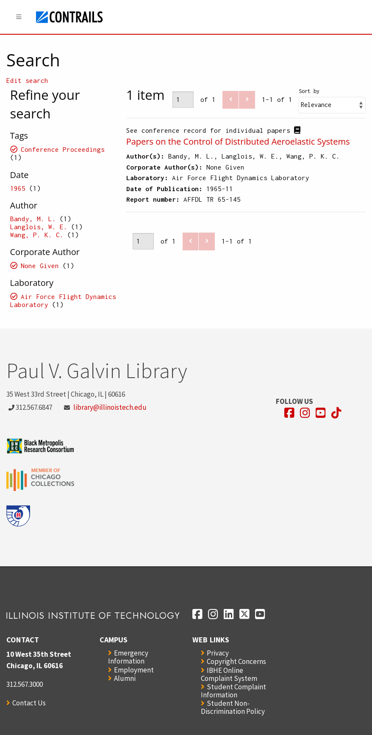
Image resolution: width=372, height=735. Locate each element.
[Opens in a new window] (289, 413)
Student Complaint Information (233, 690)
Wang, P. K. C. (37, 235)
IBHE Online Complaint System (229, 674)
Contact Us (29, 703)
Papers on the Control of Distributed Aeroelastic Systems (238, 141)
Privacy (218, 653)
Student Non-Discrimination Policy (233, 707)
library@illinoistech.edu (110, 407)
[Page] (183, 99)
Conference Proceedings (63, 149)
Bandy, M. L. (33, 218)
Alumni (125, 678)
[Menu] (19, 17)
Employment (134, 670)
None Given (40, 265)
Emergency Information (128, 657)
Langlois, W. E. (38, 226)
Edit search (27, 80)
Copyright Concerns (236, 661)
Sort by (309, 91)
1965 (17, 188)
